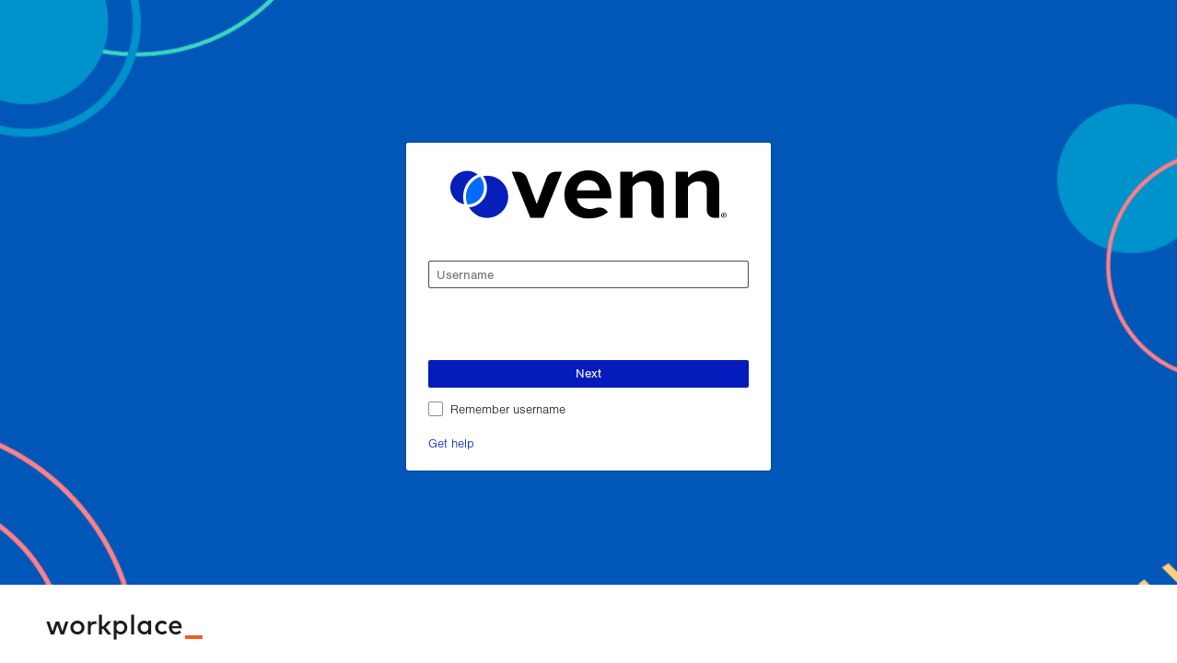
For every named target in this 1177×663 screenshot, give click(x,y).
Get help (451, 442)
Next (588, 373)
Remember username (507, 408)
